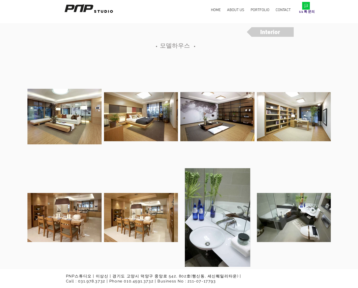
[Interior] (270, 32)
